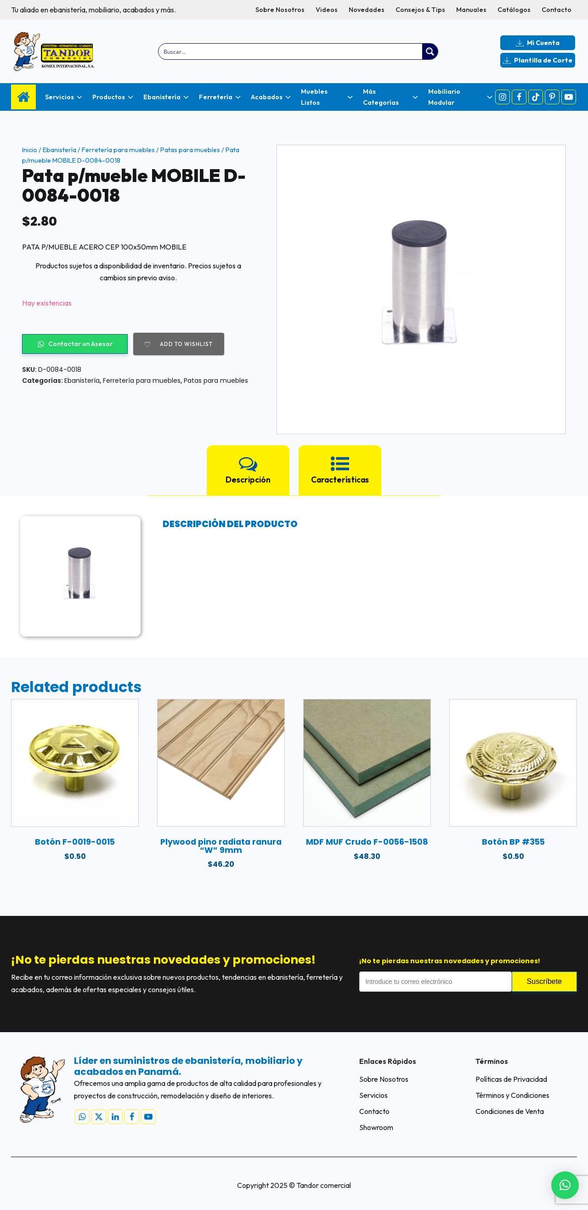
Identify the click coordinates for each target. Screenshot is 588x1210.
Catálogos (514, 10)
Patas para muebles (190, 150)
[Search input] (291, 51)
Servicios (373, 1095)
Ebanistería (59, 150)
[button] (565, 1185)
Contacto (556, 10)
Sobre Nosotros (280, 10)
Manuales (471, 10)
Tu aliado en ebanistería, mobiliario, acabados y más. (93, 9)
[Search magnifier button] (430, 51)
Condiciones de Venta (509, 1111)
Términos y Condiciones (512, 1095)
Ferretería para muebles (118, 150)
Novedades (366, 10)
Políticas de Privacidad (511, 1079)
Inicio (29, 150)
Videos (327, 10)
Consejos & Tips (420, 10)
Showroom (376, 1127)
